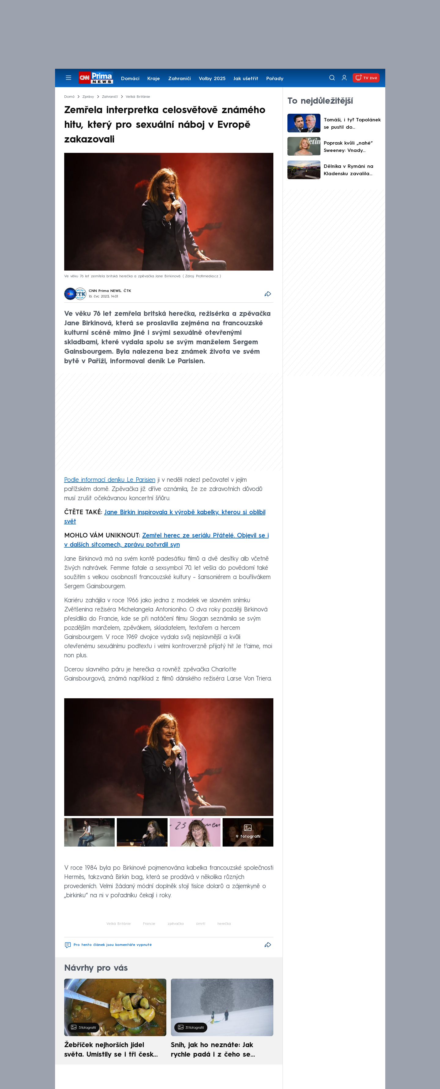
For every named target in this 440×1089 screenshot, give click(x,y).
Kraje (153, 78)
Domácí (130, 78)
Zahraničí (179, 78)
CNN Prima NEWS (105, 291)
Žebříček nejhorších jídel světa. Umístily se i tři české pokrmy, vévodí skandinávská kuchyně (112, 1051)
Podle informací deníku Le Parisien (109, 480)
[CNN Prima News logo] (96, 78)
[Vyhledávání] (332, 77)
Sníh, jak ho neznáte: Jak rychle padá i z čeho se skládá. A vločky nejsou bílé (217, 1051)
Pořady (274, 78)
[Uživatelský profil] (344, 78)
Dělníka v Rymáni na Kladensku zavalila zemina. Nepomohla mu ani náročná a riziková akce (348, 171)
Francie (149, 924)
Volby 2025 (212, 78)
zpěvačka (176, 924)
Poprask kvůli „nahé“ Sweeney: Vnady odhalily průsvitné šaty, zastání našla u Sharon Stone (352, 147)
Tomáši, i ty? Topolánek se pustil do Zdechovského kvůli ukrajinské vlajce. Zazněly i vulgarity (352, 124)
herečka (224, 924)
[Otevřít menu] (68, 78)
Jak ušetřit (245, 78)
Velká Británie (118, 924)
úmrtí (200, 924)
